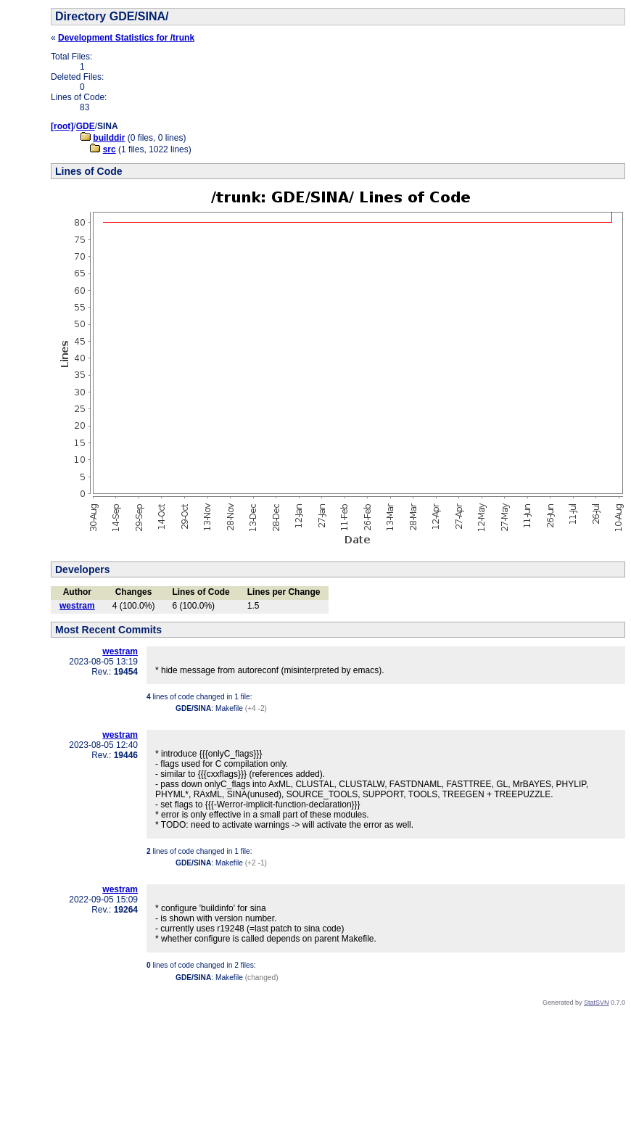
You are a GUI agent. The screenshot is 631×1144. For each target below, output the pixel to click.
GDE (85, 126)
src (109, 149)
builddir (109, 138)
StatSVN (596, 1002)
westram (77, 606)
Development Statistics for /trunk (126, 38)
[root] (62, 126)
